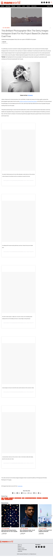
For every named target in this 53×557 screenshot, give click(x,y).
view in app (49, 6)
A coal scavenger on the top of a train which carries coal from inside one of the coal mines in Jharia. (18, 387)
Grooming (8, 6)
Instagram (30, 95)
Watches (19, 6)
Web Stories (33, 6)
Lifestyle (13, 6)
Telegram (29, 493)
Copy (39, 493)
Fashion (2, 6)
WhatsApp (23, 493)
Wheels (28, 6)
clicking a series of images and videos (28, 101)
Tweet (18, 493)
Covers (23, 6)
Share (14, 493)
